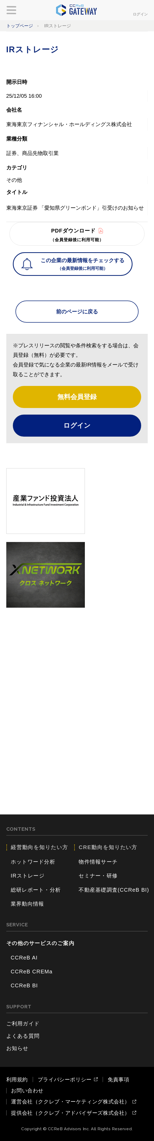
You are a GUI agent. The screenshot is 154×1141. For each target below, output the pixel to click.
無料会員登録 (77, 396)
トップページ (19, 25)
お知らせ (17, 1048)
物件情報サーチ (98, 862)
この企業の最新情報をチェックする (82, 264)
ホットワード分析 (33, 862)
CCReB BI (24, 985)
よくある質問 (23, 1036)
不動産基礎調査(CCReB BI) (114, 890)
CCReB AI (24, 958)
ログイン (140, 14)
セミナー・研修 (98, 876)
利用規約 (17, 1079)
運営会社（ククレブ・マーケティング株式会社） (70, 1101)
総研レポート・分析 (36, 890)
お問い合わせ (27, 1090)
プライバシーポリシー (65, 1079)
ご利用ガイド (23, 1023)
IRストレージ (28, 876)
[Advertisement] (77, 652)
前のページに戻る (77, 311)
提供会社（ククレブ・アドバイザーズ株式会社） (70, 1113)
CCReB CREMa (32, 971)
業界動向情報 (27, 904)
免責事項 (118, 1079)
